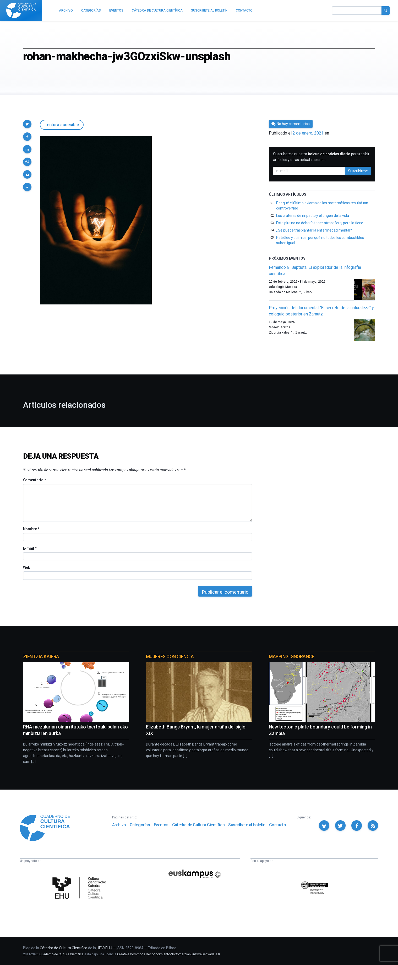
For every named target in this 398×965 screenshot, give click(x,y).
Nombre (31, 529)
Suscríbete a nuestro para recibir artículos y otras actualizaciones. (321, 157)
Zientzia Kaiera (41, 656)
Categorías (140, 824)
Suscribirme (358, 171)
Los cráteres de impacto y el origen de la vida (312, 215)
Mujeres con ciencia (170, 656)
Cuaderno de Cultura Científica (61, 954)
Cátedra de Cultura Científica (198, 824)
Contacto (277, 824)
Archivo (119, 824)
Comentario (34, 480)
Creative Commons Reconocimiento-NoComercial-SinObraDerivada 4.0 (168, 954)
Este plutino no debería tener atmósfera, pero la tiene (319, 223)
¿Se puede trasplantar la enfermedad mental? (314, 230)
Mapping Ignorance (291, 656)
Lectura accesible (62, 124)
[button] (27, 124)
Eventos (161, 824)
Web (26, 567)
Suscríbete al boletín (246, 824)
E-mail (29, 548)
